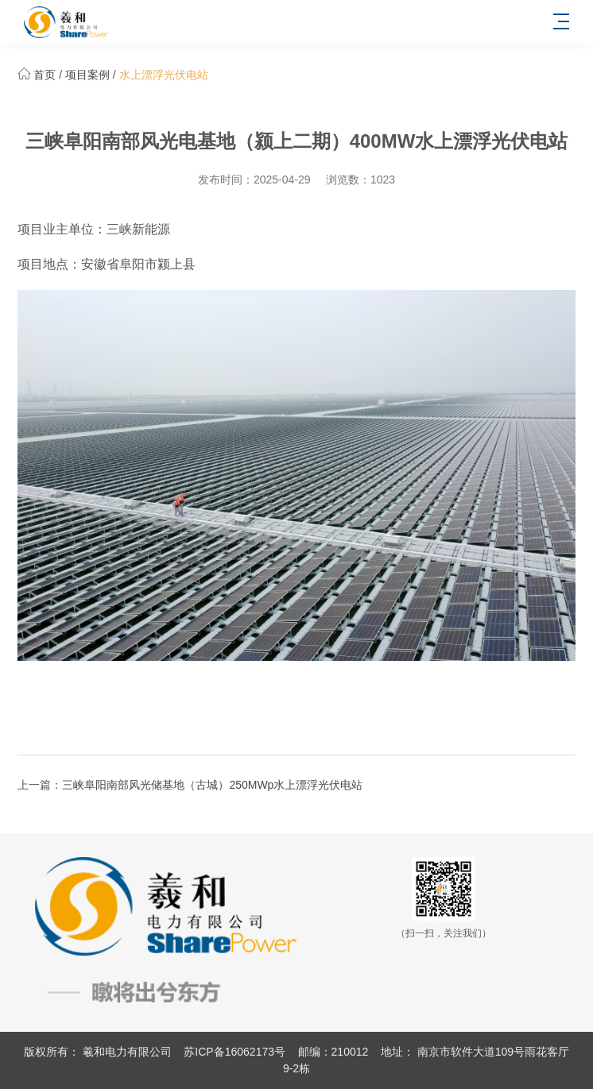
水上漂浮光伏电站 (163, 74)
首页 (44, 74)
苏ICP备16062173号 (234, 1051)
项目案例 (87, 74)
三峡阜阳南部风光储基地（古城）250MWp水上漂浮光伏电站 (212, 784)
